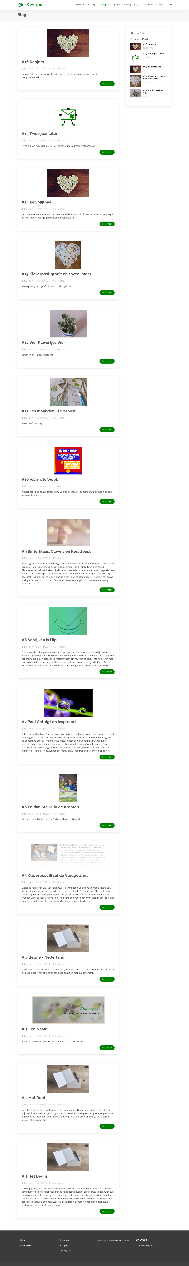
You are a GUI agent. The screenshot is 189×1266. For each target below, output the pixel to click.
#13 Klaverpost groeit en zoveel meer (56, 274)
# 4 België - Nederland (43, 957)
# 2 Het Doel (33, 1097)
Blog (136, 4)
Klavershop (161, 4)
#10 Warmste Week (40, 479)
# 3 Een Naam (34, 1029)
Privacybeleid (26, 1245)
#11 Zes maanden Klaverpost (49, 411)
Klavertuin (146, 4)
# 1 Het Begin (34, 1176)
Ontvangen (65, 1251)
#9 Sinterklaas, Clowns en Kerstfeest (56, 551)
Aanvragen (92, 4)
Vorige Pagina (138, 33)
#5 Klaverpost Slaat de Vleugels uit (55, 875)
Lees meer (107, 83)
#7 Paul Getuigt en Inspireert (49, 721)
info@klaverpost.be (147, 1246)
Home (78, 4)
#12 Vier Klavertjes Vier (43, 342)
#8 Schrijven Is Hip (39, 640)
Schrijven (104, 4)
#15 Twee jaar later (39, 133)
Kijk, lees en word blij (122, 4)
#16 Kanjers (33, 62)
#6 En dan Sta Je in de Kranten (50, 807)
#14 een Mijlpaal (37, 202)
